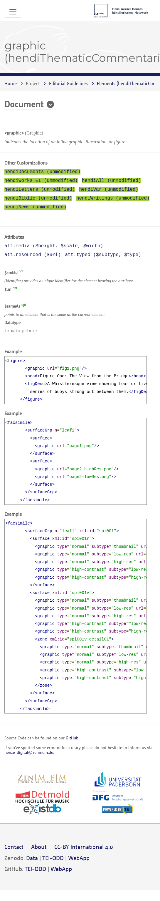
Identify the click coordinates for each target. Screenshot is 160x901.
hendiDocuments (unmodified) (42, 172)
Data (32, 858)
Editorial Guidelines (68, 83)
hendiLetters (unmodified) (39, 189)
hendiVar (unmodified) (108, 189)
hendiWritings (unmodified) (113, 198)
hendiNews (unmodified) (35, 207)
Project (33, 83)
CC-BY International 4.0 (83, 846)
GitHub (72, 737)
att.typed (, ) (103, 255)
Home (10, 83)
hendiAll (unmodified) (111, 180)
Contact (13, 846)
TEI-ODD (53, 858)
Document (24, 103)
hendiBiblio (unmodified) (38, 198)
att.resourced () (32, 255)
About (39, 846)
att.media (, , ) (53, 246)
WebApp (79, 858)
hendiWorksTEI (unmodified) (41, 180)
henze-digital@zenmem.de (28, 752)
